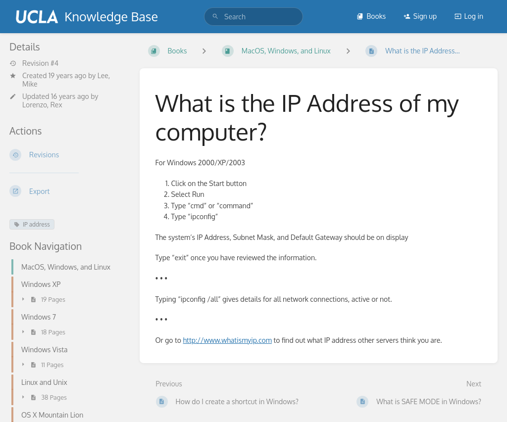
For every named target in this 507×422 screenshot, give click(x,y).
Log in (469, 16)
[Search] (215, 16)
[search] (253, 16)
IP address (32, 224)
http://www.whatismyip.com (227, 340)
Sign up (420, 16)
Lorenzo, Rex (42, 104)
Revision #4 (33, 63)
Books (371, 16)
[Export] (66, 191)
